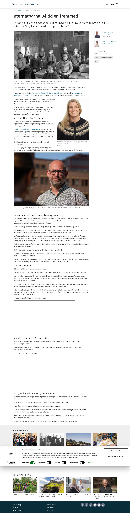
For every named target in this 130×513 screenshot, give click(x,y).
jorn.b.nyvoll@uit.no (107, 34)
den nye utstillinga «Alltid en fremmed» (46, 93)
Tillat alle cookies (116, 498)
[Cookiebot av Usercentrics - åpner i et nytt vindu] (11, 509)
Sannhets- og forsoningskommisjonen (27, 123)
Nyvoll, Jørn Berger (108, 32)
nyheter (19, 10)
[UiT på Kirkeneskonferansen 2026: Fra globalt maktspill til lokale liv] (105, 475)
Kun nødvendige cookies (115, 503)
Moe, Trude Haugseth (109, 41)
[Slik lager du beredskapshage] (25, 473)
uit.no (14, 10)
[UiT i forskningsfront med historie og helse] (78, 474)
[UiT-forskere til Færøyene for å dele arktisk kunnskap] (51, 474)
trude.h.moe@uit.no (107, 43)
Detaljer (90, 509)
